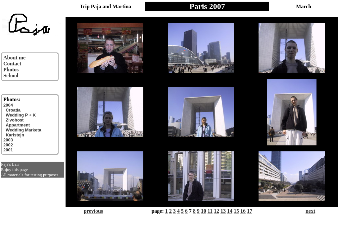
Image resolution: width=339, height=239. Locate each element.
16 (243, 211)
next (310, 211)
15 (236, 211)
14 (229, 211)
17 (249, 211)
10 (203, 211)
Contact (12, 63)
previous (93, 211)
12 (216, 211)
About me (14, 57)
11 (210, 211)
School (10, 75)
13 (223, 211)
